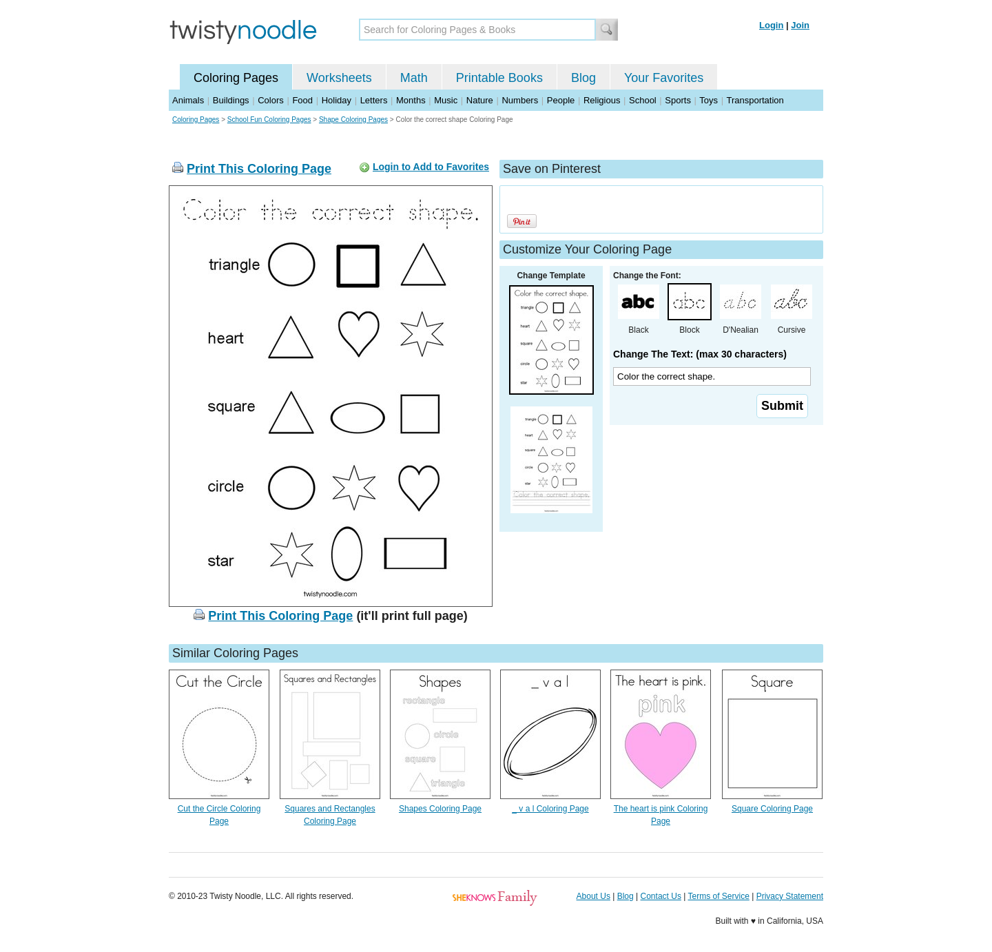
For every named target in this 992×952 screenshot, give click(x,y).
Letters (374, 100)
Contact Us (661, 896)
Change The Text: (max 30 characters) (700, 354)
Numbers (520, 100)
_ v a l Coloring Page (550, 809)
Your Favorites (663, 78)
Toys (708, 100)
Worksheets (339, 78)
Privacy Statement (789, 896)
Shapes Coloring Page (440, 809)
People (561, 100)
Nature (479, 100)
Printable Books (499, 78)
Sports (678, 100)
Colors (271, 100)
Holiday (336, 100)
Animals (188, 100)
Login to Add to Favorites (431, 166)
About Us (593, 896)
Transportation (754, 100)
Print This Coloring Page (259, 169)
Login (771, 25)
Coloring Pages (236, 78)
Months (411, 100)
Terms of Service (718, 896)
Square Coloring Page (772, 809)
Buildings (231, 100)
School (643, 100)
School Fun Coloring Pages (269, 119)
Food (302, 100)
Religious (601, 100)
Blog (583, 78)
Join (800, 25)
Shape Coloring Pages (353, 119)
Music (445, 100)
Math (414, 78)
